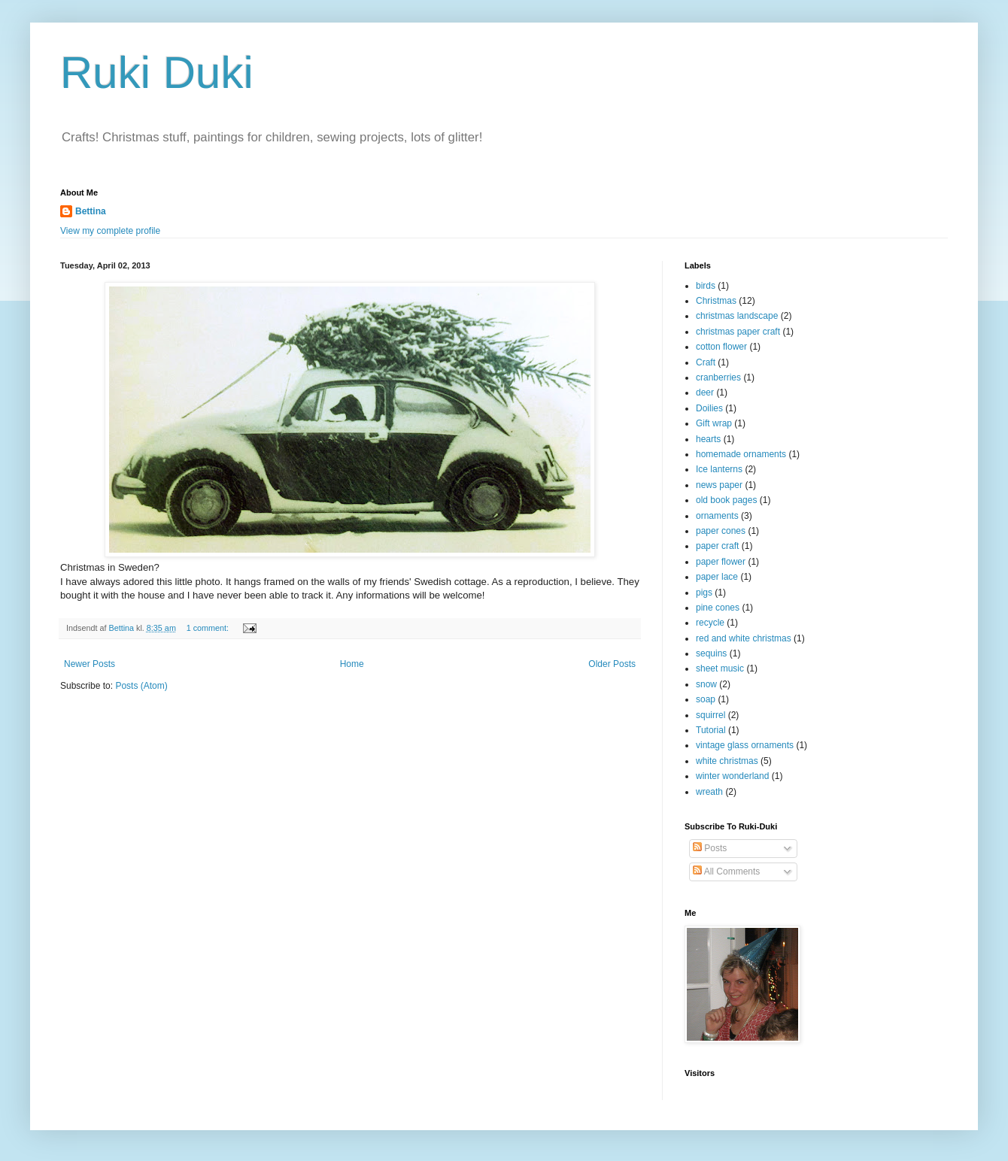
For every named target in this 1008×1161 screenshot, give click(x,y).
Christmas (716, 301)
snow (706, 684)
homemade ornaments (741, 454)
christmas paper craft (738, 331)
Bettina (90, 211)
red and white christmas (743, 638)
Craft (705, 362)
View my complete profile (110, 231)
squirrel (710, 715)
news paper (719, 485)
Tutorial (711, 730)
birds (705, 285)
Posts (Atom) (141, 686)
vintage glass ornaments (745, 745)
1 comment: (209, 627)
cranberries (718, 377)
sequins (711, 653)
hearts (708, 439)
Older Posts (612, 664)
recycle (710, 622)
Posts (710, 848)
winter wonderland (732, 776)
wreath (709, 792)
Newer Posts (89, 664)
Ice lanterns (719, 469)
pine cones (717, 607)
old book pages (726, 500)
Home (352, 664)
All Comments (726, 871)
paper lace (717, 576)
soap (705, 699)
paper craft (717, 546)
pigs (704, 592)
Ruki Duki (157, 72)
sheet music (720, 668)
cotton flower (721, 346)
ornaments (717, 516)
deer (705, 392)
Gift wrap (714, 423)
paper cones (720, 531)
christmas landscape (737, 316)
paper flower (720, 561)
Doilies (709, 408)
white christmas (727, 761)
